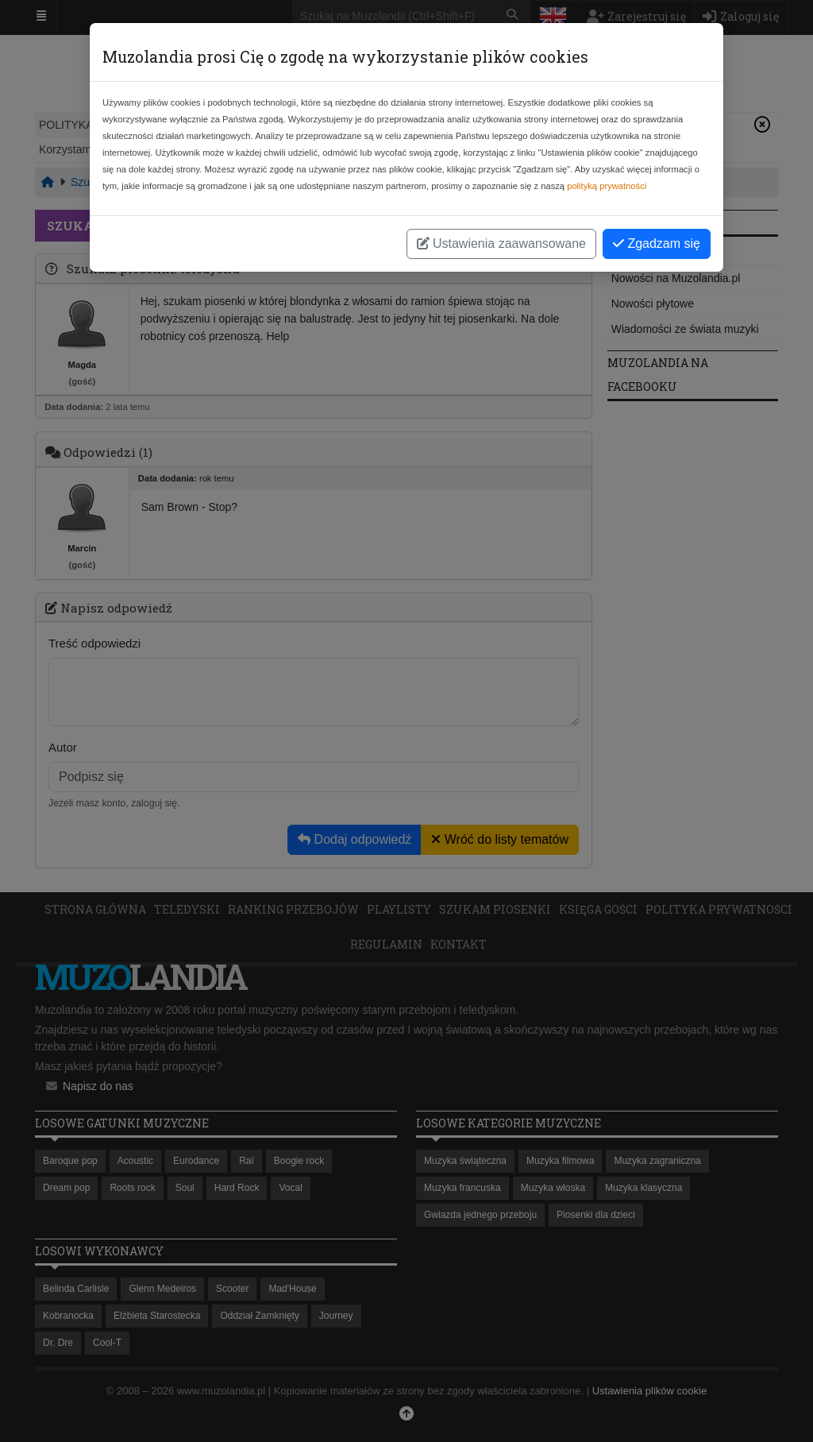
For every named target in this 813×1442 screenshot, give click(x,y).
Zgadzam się (656, 243)
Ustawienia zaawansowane (501, 243)
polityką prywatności (606, 186)
